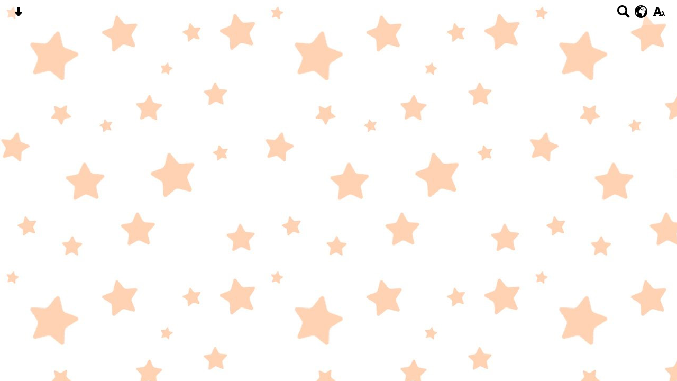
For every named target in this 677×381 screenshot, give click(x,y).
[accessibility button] (658, 15)
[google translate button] (641, 11)
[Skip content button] (18, 15)
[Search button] (623, 15)
